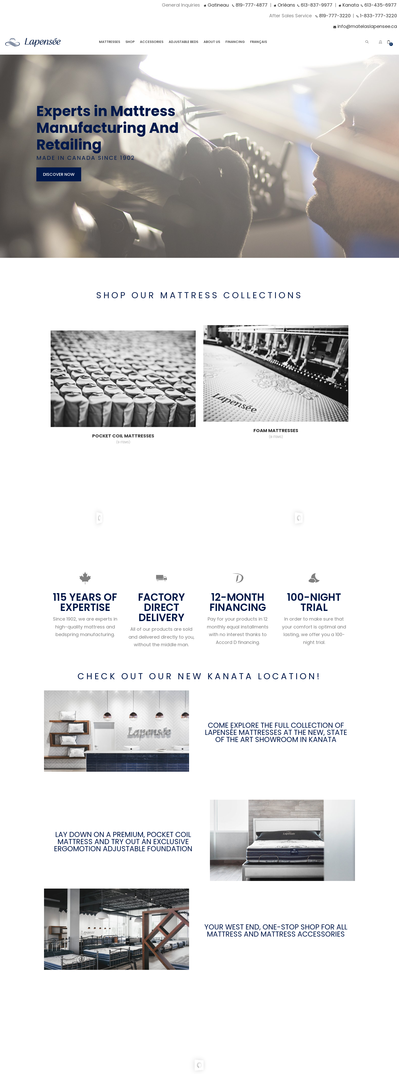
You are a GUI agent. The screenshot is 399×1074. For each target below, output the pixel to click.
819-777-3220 (333, 15)
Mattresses (109, 41)
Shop (130, 41)
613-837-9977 (314, 5)
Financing (235, 41)
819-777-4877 (249, 5)
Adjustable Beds (183, 41)
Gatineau (216, 5)
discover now (59, 174)
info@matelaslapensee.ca (365, 26)
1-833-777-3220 (377, 15)
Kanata (349, 5)
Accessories (151, 41)
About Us (212, 41)
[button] (391, 41)
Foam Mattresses (275, 433)
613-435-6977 (378, 5)
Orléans (284, 5)
